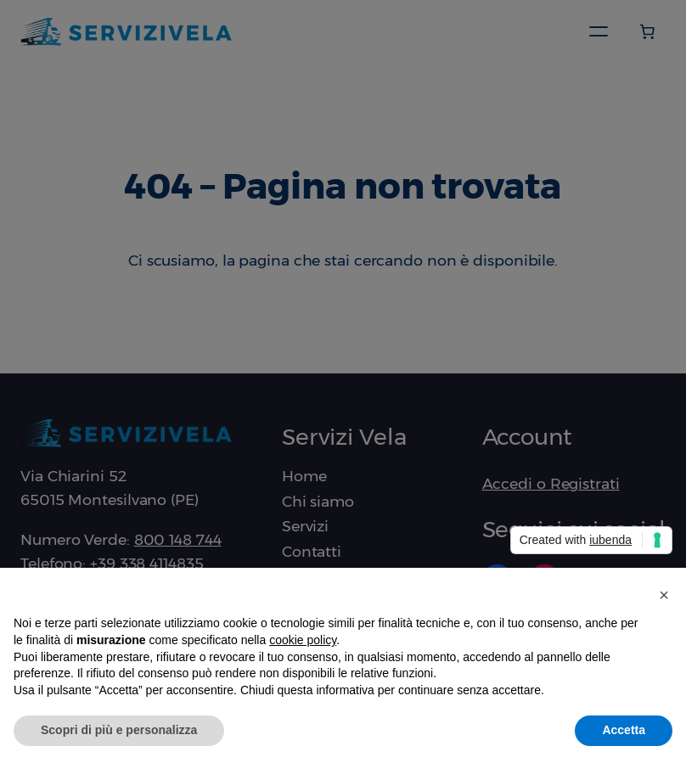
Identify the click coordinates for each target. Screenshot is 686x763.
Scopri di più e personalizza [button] (119, 730)
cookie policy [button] (302, 640)
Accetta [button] (623, 730)
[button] (664, 595)
